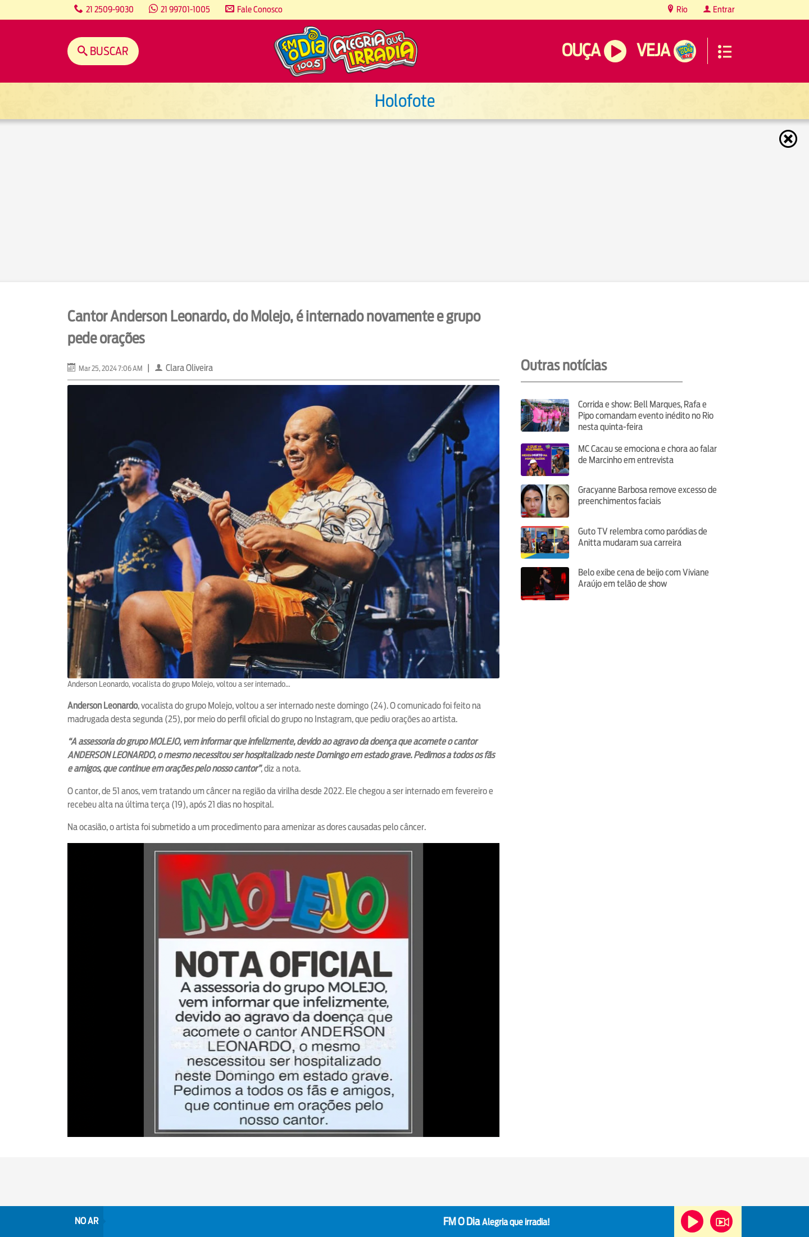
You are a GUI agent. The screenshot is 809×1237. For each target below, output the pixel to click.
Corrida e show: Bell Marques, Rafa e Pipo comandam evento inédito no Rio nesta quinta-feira (645, 415)
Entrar (723, 9)
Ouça (581, 50)
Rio (681, 9)
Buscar (108, 50)
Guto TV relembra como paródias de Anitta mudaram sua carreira (642, 537)
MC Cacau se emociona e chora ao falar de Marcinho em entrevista (647, 454)
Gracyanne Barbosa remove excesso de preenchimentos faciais (647, 495)
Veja (653, 50)
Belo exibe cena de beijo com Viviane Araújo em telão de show (643, 578)
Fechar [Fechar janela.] (789, 139)
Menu (725, 52)
